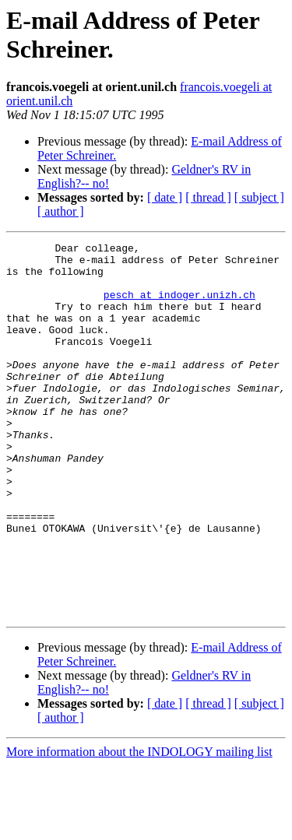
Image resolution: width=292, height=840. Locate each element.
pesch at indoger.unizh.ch (179, 306)
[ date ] (164, 197)
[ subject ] (259, 197)
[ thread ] (208, 197)
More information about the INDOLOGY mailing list (139, 826)
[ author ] (60, 211)
